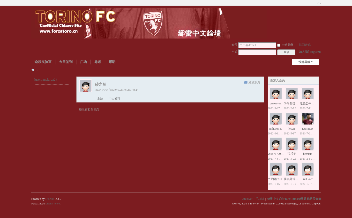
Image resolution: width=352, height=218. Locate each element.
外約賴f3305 (276, 179)
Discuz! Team (52, 203)
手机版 (259, 199)
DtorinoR (307, 128)
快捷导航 (304, 62)
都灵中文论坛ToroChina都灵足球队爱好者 (33, 69)
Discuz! (50, 199)
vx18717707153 (277, 154)
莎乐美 (291, 154)
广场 (83, 62)
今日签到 (66, 62)
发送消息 (254, 82)
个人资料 (114, 98)
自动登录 (285, 45)
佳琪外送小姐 (292, 179)
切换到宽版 (319, 3)
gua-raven (276, 103)
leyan (292, 128)
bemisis (307, 154)
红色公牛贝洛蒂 (310, 103)
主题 (100, 98)
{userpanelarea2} (45, 79)
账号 (234, 45)
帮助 (112, 62)
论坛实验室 (43, 62)
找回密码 (305, 45)
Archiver (247, 199)
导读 (97, 62)
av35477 (308, 179)
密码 (234, 52)
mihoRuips (275, 128)
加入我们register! (310, 52)
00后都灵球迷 (292, 103)
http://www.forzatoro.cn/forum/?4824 (117, 89)
